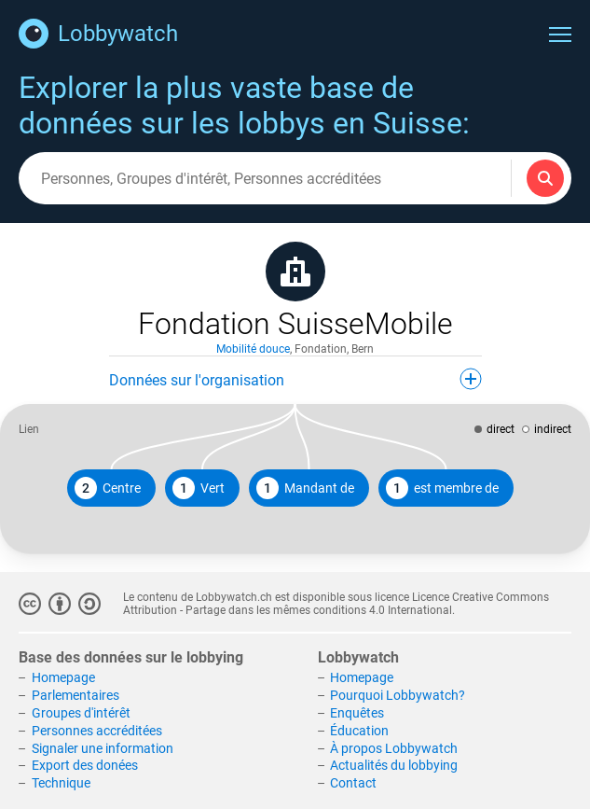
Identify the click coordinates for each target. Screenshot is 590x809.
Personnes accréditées (97, 730)
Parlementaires (75, 695)
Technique (61, 782)
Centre (108, 488)
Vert (198, 488)
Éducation (359, 730)
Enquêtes (357, 712)
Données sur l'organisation (295, 379)
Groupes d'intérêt (81, 712)
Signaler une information (102, 748)
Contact (353, 782)
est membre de (442, 488)
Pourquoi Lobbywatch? (397, 695)
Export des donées (85, 765)
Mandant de (305, 488)
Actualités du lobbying (394, 765)
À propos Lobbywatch (394, 748)
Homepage (63, 677)
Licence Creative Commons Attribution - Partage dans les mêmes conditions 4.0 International (336, 604)
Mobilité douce (253, 349)
